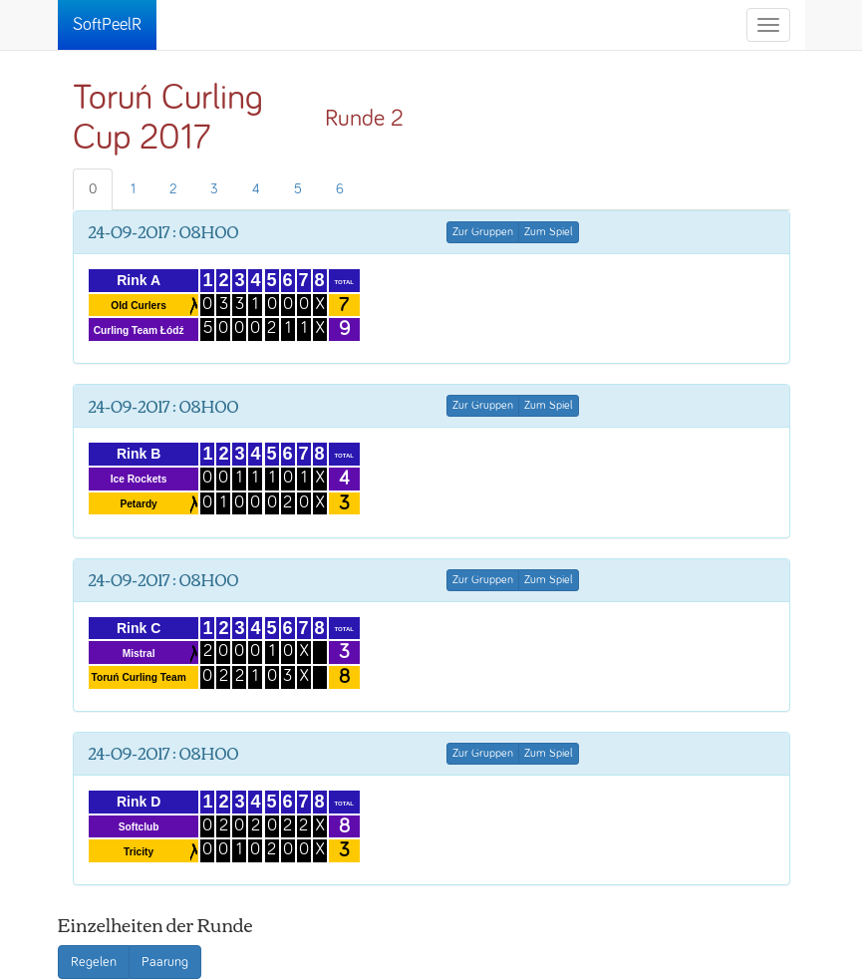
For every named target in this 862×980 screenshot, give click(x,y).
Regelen (94, 962)
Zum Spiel (548, 232)
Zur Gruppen (482, 232)
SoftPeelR (107, 25)
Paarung (165, 962)
